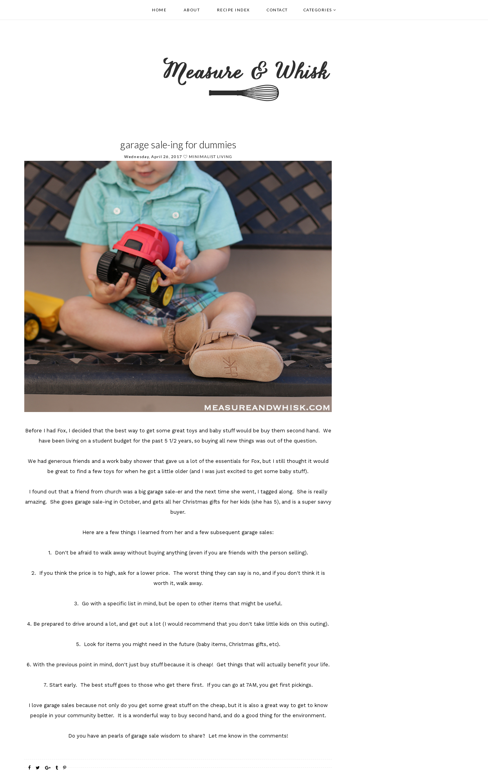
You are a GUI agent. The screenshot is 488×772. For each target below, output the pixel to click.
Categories (318, 9)
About (192, 9)
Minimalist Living (210, 156)
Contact (277, 9)
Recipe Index (233, 9)
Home (159, 9)
